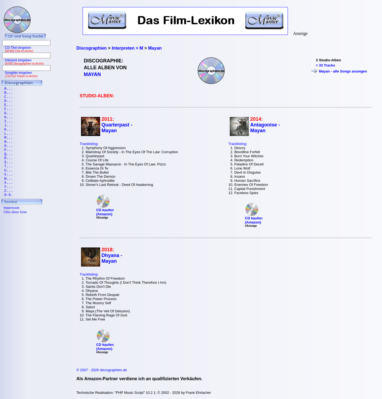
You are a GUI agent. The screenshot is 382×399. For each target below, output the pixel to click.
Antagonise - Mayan (265, 127)
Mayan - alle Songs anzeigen (343, 71)
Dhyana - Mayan (112, 258)
